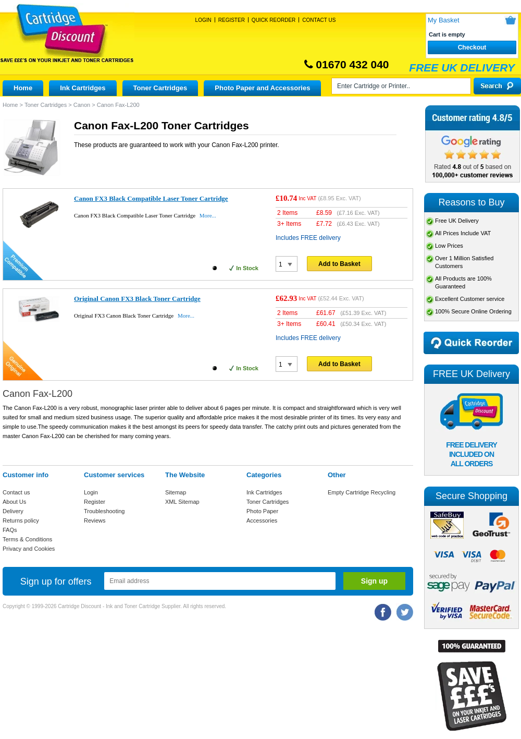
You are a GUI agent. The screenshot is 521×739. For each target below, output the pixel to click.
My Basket (444, 20)
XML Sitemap (182, 502)
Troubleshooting (104, 511)
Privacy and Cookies (29, 549)
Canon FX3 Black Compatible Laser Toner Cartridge (151, 198)
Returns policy (21, 520)
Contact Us (319, 20)
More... (208, 215)
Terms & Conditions (27, 539)
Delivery (13, 511)
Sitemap (175, 492)
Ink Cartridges (82, 88)
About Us (14, 502)
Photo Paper (262, 511)
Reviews (95, 520)
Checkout (472, 47)
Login (203, 20)
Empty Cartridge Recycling (361, 492)
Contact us (16, 492)
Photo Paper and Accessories (262, 88)
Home (23, 88)
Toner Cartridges (160, 88)
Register (231, 20)
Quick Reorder (273, 20)
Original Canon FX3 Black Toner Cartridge (137, 298)
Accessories (261, 520)
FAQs (10, 530)
